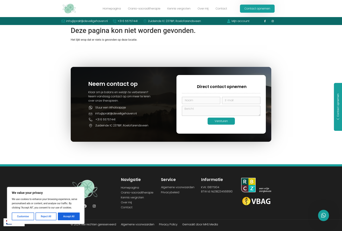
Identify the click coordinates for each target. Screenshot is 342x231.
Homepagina (112, 9)
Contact (221, 9)
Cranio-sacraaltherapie (144, 9)
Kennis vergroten (179, 9)
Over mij (203, 9)
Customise (23, 216)
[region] (45, 205)
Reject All (46, 216)
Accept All (68, 216)
